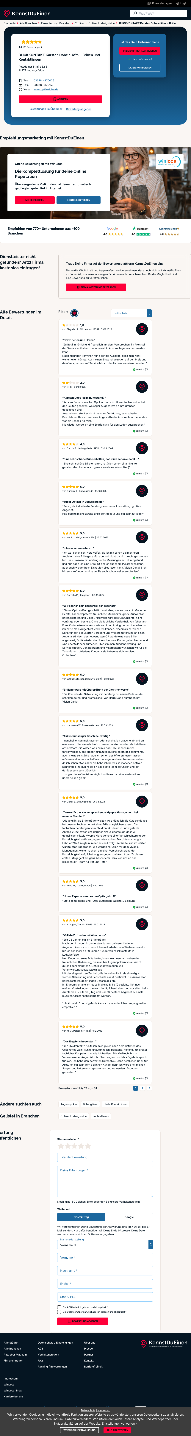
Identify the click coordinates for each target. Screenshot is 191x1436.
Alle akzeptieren (117, 1430)
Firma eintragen (13, 1360)
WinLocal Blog (13, 1390)
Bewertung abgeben (78, 109)
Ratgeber (56, 25)
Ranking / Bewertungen (52, 1366)
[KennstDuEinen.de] (27, 13)
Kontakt (89, 1360)
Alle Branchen (34, 25)
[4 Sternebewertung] (81, 1146)
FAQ (40, 1360)
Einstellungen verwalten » (119, 1423)
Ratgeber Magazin (15, 1354)
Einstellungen (64, 1342)
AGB (69, 1307)
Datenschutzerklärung (79, 1311)
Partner (88, 1354)
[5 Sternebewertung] (88, 1146)
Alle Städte (11, 25)
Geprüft (140, 369)
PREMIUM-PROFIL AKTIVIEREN (140, 50)
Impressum (11, 1378)
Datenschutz (46, 1342)
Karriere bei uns (14, 1396)
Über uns (89, 1342)
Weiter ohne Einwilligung (79, 1430)
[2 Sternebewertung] (68, 1146)
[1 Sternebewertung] (61, 1146)
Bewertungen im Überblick (45, 108)
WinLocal (9, 1384)
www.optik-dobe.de (46, 89)
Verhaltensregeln (129, 1201)
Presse (88, 1348)
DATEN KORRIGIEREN (140, 67)
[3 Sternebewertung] (74, 1146)
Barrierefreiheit (93, 1366)
